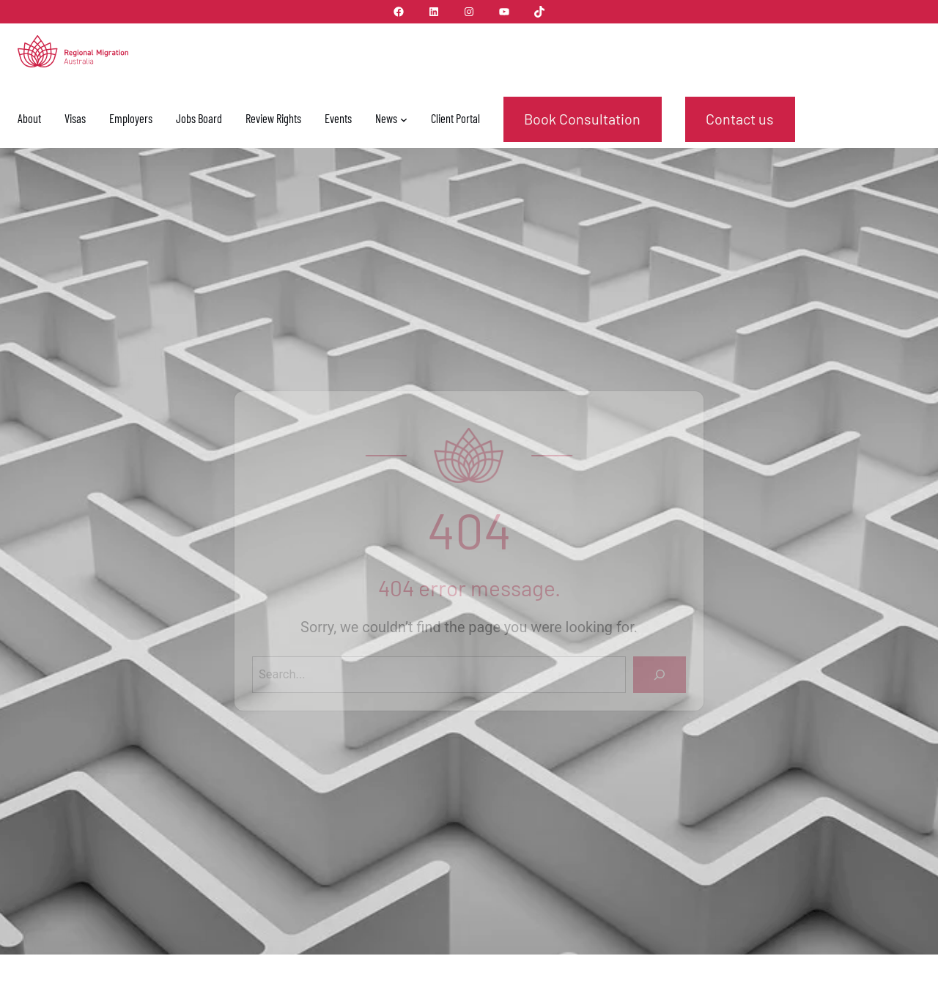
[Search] (659, 674)
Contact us (740, 118)
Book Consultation (582, 118)
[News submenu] (403, 119)
